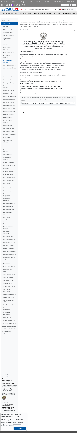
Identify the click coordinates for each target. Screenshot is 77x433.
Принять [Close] (19, 428)
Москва (5, 26)
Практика (36, 13)
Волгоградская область (7, 61)
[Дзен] (9, 5)
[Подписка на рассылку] (2, 5)
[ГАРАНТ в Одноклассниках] (19, 5)
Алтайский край (7, 32)
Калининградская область (8, 87)
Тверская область (8, 277)
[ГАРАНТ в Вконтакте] (7, 5)
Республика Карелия (9, 203)
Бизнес (29, 13)
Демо (38, 2)
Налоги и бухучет (20, 13)
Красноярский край (9, 111)
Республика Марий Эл (8, 213)
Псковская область (8, 174)
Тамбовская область (9, 274)
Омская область (8, 154)
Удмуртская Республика (6, 290)
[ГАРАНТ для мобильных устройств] (4, 5)
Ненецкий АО (7, 137)
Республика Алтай (8, 180)
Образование (66, 13)
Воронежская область (9, 68)
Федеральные (6, 20)
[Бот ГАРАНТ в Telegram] (17, 5)
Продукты (23, 2)
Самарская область (9, 248)
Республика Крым (8, 209)
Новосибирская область (7, 150)
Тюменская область (9, 286)
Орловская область (9, 162)
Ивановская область (9, 77)
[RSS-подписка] (24, 5)
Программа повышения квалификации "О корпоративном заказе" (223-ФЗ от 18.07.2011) (8, 406)
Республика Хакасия (9, 239)
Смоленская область (9, 267)
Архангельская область (7, 39)
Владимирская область (7, 56)
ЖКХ (59, 13)
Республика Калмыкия (6, 199)
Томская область (8, 280)
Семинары (46, 2)
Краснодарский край (9, 108)
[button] (67, 9)
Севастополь (7, 264)
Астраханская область (7, 44)
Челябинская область (9, 305)
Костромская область (9, 105)
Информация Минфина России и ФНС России (9, 327)
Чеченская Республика (6, 309)
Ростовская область (9, 242)
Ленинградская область (7, 121)
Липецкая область (8, 125)
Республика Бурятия (9, 188)
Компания (4, 2)
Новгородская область (7, 146)
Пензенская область (9, 165)
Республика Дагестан (9, 191)
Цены (31, 2)
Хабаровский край (8, 297)
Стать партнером (58, 2)
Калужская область (8, 91)
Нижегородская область (7, 141)
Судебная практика (7, 13)
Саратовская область (9, 251)
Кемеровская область (9, 99)
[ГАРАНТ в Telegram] (14, 5)
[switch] (22, 9)
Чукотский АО (7, 317)
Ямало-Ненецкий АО (9, 320)
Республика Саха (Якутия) (8, 223)
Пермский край (7, 168)
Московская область (9, 131)
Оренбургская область (7, 158)
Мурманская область (9, 134)
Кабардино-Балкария (9, 83)
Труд (41, 13)
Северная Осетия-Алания (8, 227)
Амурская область (8, 35)
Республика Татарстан (6, 232)
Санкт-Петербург (8, 29)
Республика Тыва (8, 236)
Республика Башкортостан (7, 184)
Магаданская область (9, 128)
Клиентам (70, 2)
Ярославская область (9, 323)
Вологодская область (9, 65)
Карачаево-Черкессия (9, 96)
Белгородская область (7, 48)
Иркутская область (8, 80)
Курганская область (9, 114)
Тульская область (8, 283)
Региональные (6, 23)
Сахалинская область (9, 254)
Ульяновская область (9, 294)
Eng (73, 5)
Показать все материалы (29, 113)
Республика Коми (8, 206)
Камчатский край (8, 94)
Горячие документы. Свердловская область (9, 259)
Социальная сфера (50, 13)
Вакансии (14, 2)
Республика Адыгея (9, 177)
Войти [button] (65, 5)
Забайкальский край (9, 74)
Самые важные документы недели (7, 332)
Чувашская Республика (6, 313)
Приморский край (8, 171)
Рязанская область (8, 245)
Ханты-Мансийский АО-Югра (9, 301)
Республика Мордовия (6, 218)
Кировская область (8, 102)
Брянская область (8, 52)
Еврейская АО (7, 71)
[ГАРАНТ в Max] (12, 5)
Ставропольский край (8, 270)
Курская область (8, 117)
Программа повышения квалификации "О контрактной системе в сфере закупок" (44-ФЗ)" (8, 381)
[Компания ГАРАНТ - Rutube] (22, 5)
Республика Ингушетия (6, 195)
